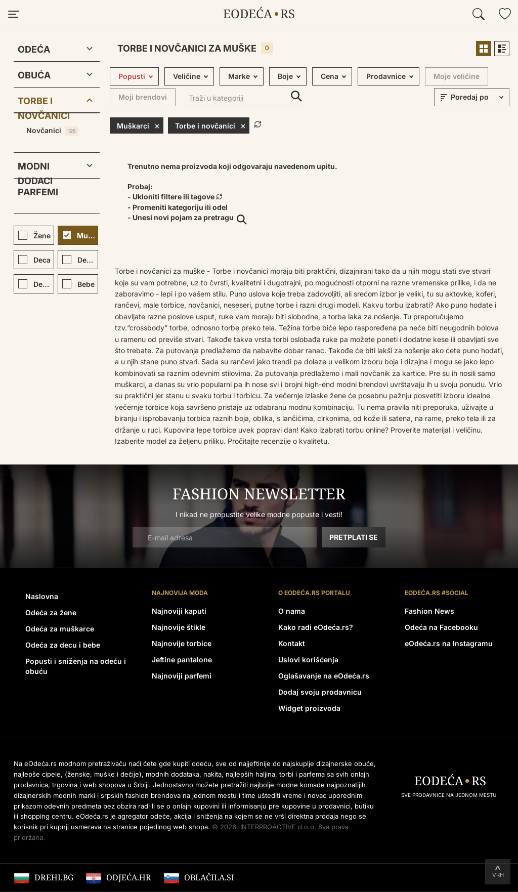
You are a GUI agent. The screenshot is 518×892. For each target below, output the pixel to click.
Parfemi (38, 192)
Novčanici (52, 131)
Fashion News (429, 611)
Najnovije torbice (181, 643)
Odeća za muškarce (59, 628)
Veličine (186, 76)
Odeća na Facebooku (441, 627)
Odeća (34, 49)
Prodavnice (386, 76)
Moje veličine (457, 76)
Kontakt (291, 643)
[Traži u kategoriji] (245, 99)
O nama (291, 611)
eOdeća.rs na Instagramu (449, 643)
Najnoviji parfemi (181, 675)
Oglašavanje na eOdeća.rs (323, 675)
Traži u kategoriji (296, 96)
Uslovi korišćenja (308, 659)
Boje (285, 76)
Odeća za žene (50, 612)
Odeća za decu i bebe (62, 645)
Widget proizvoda (309, 708)
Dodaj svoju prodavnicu (320, 692)
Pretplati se (353, 537)
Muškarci (138, 125)
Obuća (34, 75)
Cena (329, 76)
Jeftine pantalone (182, 659)
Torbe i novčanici (44, 103)
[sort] (478, 97)
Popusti (131, 76)
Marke (239, 76)
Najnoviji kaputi (179, 611)
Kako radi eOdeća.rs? (315, 627)
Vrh (498, 874)
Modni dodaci (35, 168)
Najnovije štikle (178, 627)
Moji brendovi (142, 97)
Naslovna (41, 596)
